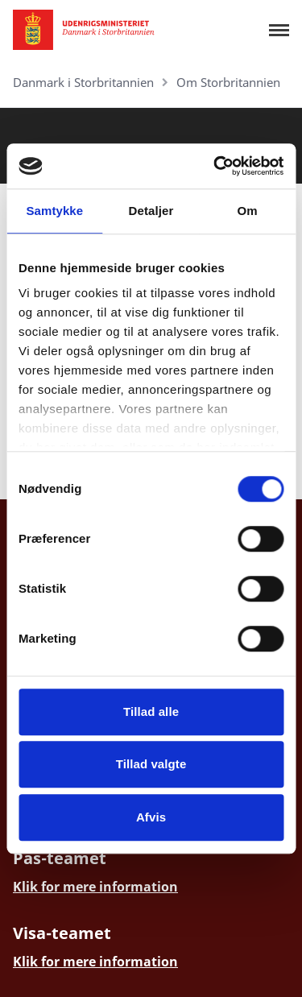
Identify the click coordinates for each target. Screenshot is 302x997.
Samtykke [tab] (54, 210)
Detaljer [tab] (151, 210)
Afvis (151, 817)
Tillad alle (151, 711)
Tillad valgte (151, 764)
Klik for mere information (95, 887)
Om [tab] (248, 210)
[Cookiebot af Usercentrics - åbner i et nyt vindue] (215, 165)
